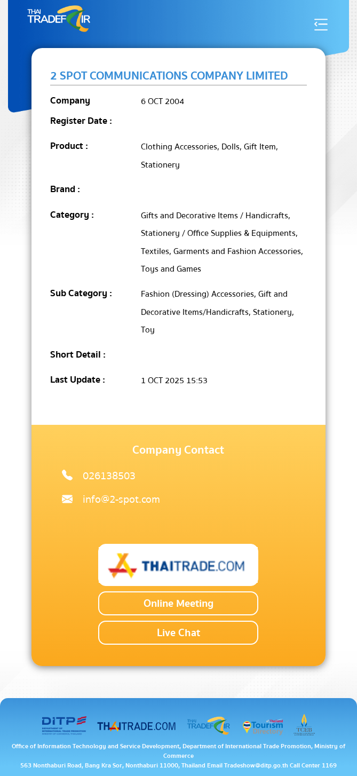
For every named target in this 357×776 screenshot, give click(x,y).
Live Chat (178, 632)
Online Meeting (178, 603)
